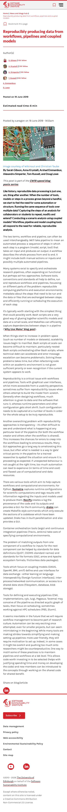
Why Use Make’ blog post (20, 329)
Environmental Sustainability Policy (23, 743)
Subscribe (11, 715)
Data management (13, 726)
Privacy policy (10, 732)
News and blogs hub (19, 13)
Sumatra (17, 489)
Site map (8, 755)
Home (5, 13)
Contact (7, 749)
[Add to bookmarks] (32, 24)
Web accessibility (13, 738)
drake (49, 507)
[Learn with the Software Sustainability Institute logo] (14, 5)
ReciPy (27, 499)
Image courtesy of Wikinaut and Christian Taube (31, 166)
